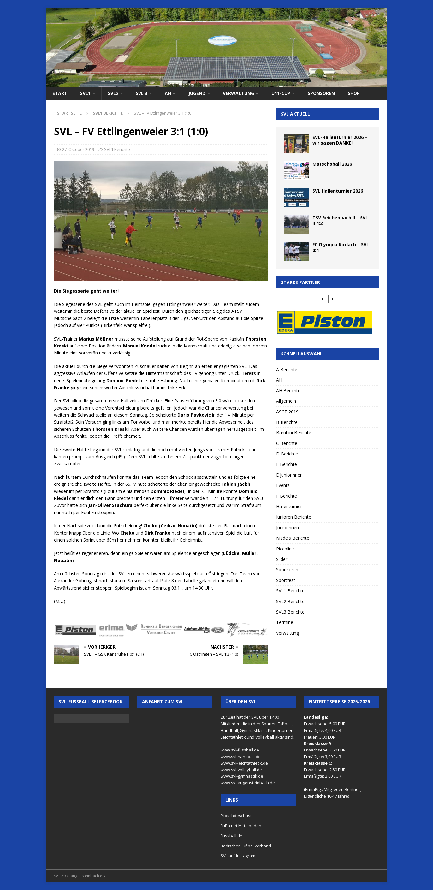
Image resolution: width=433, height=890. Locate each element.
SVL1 (85, 93)
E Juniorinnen (289, 475)
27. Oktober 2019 (78, 149)
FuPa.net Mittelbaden (241, 825)
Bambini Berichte (293, 433)
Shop (354, 93)
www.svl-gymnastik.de (242, 776)
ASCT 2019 (287, 412)
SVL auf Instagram (238, 855)
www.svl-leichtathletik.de (244, 763)
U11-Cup (280, 93)
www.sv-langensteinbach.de (248, 783)
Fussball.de (231, 836)
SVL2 (113, 93)
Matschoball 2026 (332, 164)
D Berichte (287, 454)
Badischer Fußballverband (246, 846)
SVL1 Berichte (117, 149)
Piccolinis (285, 549)
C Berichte (286, 443)
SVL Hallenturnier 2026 (337, 191)
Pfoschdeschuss (236, 815)
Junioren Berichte (293, 517)
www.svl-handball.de (241, 756)
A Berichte (286, 369)
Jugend (196, 93)
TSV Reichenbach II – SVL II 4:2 (340, 220)
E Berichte (286, 464)
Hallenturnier (289, 506)
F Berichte (286, 496)
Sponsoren (321, 93)
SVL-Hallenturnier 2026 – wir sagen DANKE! (339, 140)
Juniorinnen (287, 528)
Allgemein (286, 401)
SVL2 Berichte (290, 601)
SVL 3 (141, 93)
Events (283, 485)
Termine (284, 622)
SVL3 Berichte (290, 612)
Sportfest (285, 580)
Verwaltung (238, 93)
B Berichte (287, 422)
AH (168, 93)
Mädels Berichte (292, 538)
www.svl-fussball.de (240, 750)
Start (59, 93)
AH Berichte (288, 391)
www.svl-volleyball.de (241, 770)
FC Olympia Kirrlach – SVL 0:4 (340, 247)
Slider (281, 559)
